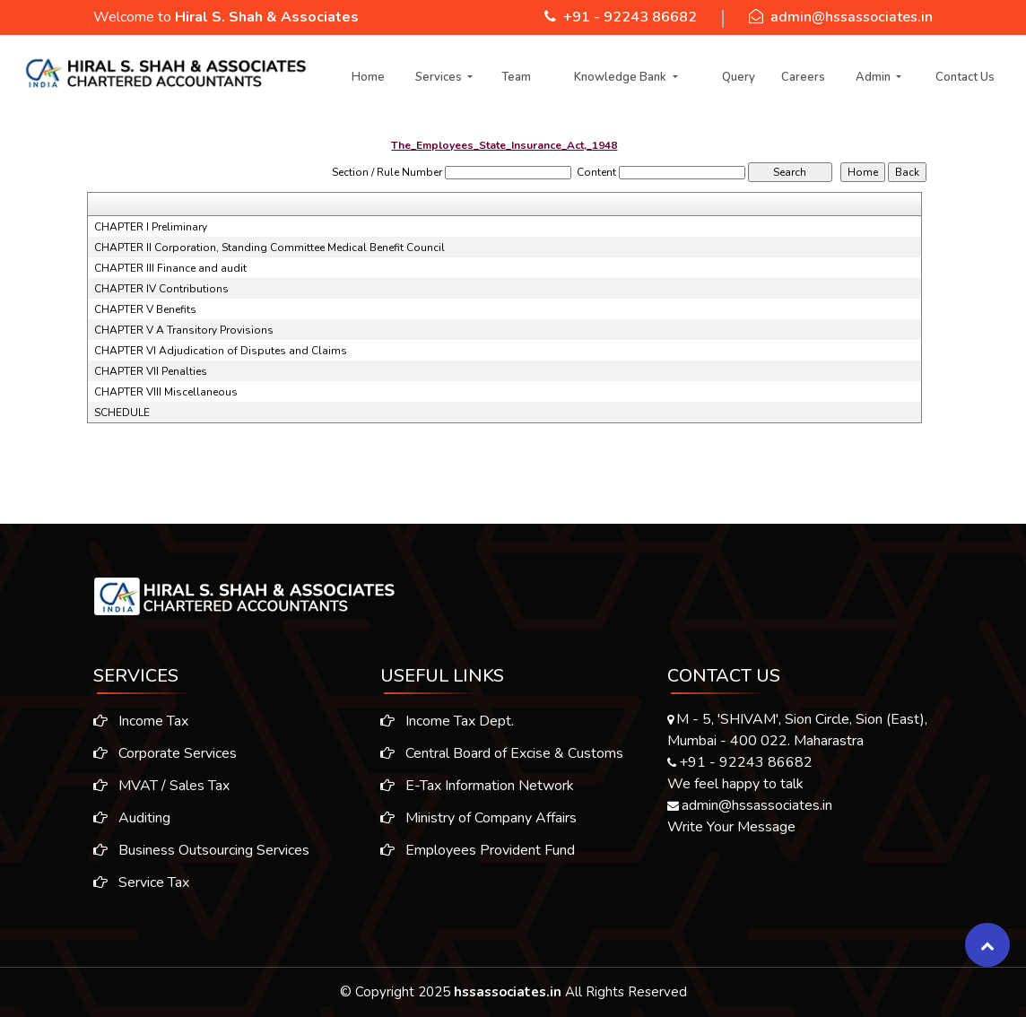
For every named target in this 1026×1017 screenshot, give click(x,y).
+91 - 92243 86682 (630, 17)
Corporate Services (156, 753)
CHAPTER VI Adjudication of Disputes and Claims (220, 350)
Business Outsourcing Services (192, 850)
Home (368, 77)
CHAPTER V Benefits (145, 309)
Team (516, 77)
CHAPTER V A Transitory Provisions (184, 330)
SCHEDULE (122, 412)
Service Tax (132, 882)
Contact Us (965, 77)
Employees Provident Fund (477, 859)
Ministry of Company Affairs (478, 827)
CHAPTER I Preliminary (150, 227)
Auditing (122, 818)
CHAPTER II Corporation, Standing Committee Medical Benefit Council (269, 247)
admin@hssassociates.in (851, 17)
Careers (803, 77)
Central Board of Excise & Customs (501, 762)
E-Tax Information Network (477, 794)
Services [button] (440, 77)
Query (738, 77)
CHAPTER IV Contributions (161, 289)
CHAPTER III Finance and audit (170, 268)
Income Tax (131, 721)
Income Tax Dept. (447, 730)
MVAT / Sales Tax (152, 785)
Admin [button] (874, 77)
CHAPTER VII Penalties (150, 371)
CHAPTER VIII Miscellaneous (166, 392)
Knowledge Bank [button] (621, 77)
